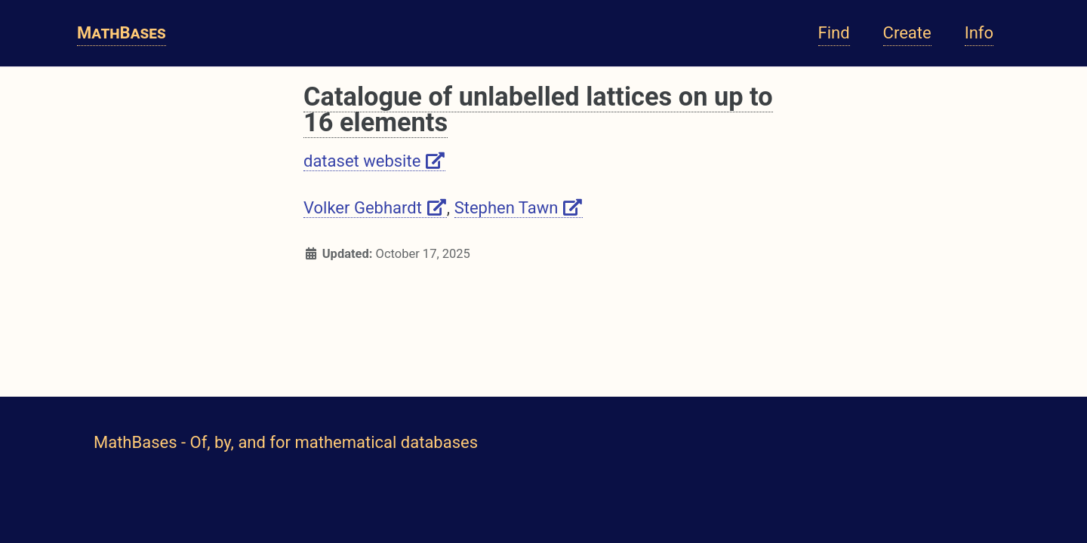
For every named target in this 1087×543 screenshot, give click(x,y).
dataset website (374, 161)
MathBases (121, 32)
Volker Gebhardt (375, 207)
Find (834, 32)
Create (907, 32)
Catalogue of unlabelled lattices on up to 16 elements (538, 109)
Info (979, 32)
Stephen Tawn (519, 207)
